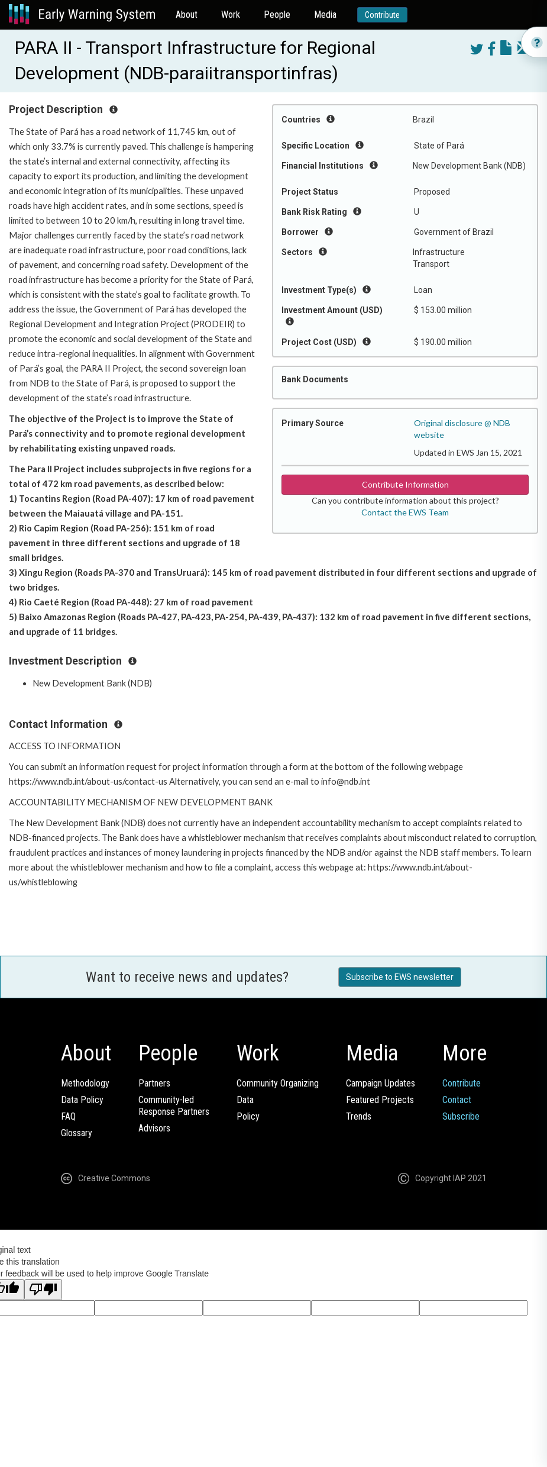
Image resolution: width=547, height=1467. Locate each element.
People (277, 14)
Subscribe (461, 1116)
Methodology (85, 1083)
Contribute (382, 15)
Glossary (76, 1133)
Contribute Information (405, 484)
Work (230, 14)
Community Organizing (278, 1083)
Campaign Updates (380, 1083)
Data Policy (82, 1099)
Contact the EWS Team (405, 512)
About (187, 14)
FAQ (68, 1116)
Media (325, 14)
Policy (248, 1116)
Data (245, 1099)
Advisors (154, 1128)
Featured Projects (380, 1099)
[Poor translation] (43, 1289)
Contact (456, 1099)
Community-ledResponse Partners (173, 1105)
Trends (358, 1116)
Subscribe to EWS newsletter (400, 977)
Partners (154, 1083)
